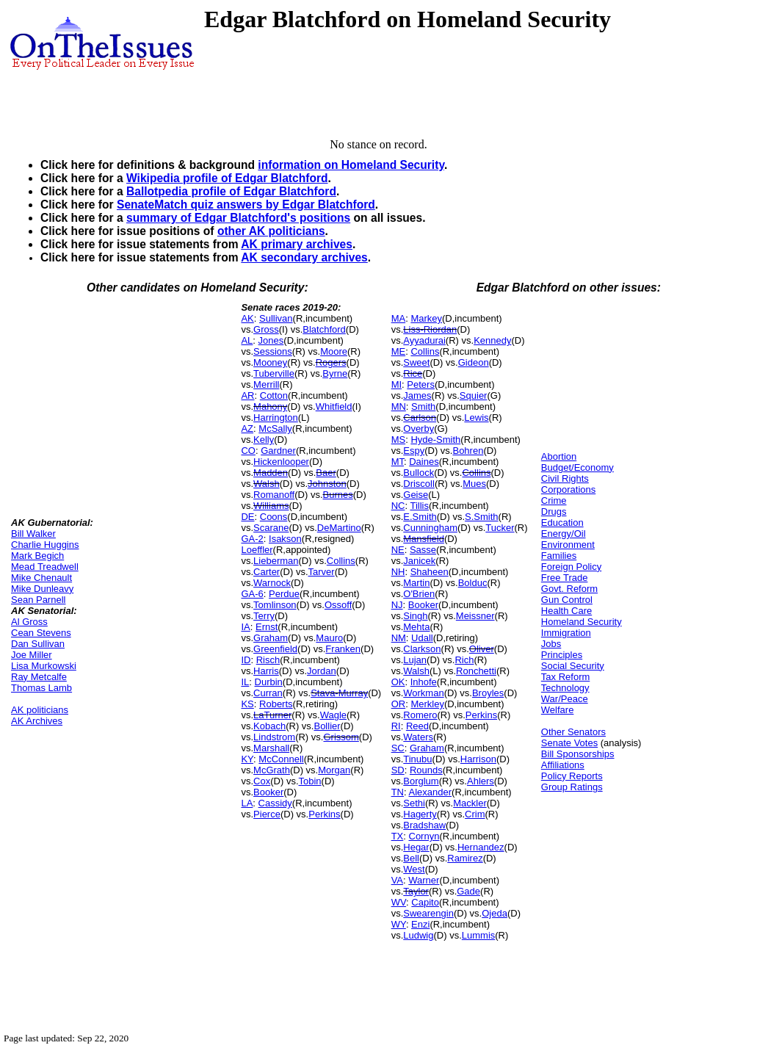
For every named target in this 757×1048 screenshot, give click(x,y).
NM (398, 637)
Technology (565, 687)
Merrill (266, 384)
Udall (422, 637)
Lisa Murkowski (43, 665)
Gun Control (567, 599)
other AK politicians (271, 231)
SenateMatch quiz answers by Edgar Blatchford (246, 204)
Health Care (566, 610)
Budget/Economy (577, 467)
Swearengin (428, 913)
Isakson (285, 538)
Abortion (558, 456)
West (413, 869)
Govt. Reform (569, 588)
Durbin (269, 681)
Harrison (478, 759)
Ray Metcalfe (39, 676)
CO (248, 450)
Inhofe (423, 681)
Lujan (415, 659)
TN (397, 792)
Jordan (321, 670)
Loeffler (256, 549)
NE (398, 549)
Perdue (284, 593)
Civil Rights (565, 478)
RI (396, 725)
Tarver (321, 571)
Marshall (271, 748)
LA (247, 803)
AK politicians (39, 709)
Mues (474, 483)
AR (247, 395)
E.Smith (420, 516)
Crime (554, 500)
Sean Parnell (38, 599)
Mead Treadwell (45, 566)
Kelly (263, 439)
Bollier (327, 725)
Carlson (419, 417)
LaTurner (272, 714)
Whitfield (334, 406)
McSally (275, 428)
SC (398, 748)
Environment (568, 544)
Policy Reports (572, 775)
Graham (270, 637)
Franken (343, 648)
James (417, 395)
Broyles (488, 692)
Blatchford (324, 329)
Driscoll (419, 483)
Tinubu (417, 759)
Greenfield (275, 648)
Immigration (566, 632)
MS (398, 439)
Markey (426, 318)
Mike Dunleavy (42, 588)
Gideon (473, 362)
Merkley (427, 703)
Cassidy (275, 803)
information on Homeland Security (351, 165)
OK (398, 681)
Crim (475, 814)
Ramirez (464, 858)
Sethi (414, 803)
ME (398, 351)
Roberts (276, 703)
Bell (411, 858)
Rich (464, 659)
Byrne (334, 373)
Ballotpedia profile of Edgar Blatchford (231, 191)
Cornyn (424, 836)
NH (398, 571)
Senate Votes (569, 742)
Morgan (334, 770)
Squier (474, 395)
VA (397, 880)
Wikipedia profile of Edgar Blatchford (227, 178)
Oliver (481, 648)
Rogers (331, 362)
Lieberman (275, 560)
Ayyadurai (424, 340)
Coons (274, 516)
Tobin (310, 781)
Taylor (416, 891)
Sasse (423, 549)
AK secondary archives (304, 257)
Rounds (426, 770)
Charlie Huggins (45, 544)
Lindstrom (274, 736)
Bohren (467, 450)
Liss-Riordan (430, 329)
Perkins (324, 814)
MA (398, 318)
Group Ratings (572, 786)
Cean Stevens (41, 632)
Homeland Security (581, 621)
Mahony (270, 406)
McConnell (280, 759)
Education (562, 522)
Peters (421, 384)
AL (247, 340)
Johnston (327, 483)
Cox (261, 781)
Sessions (272, 351)
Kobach (269, 725)
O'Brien (419, 593)
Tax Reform (565, 676)
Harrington (275, 417)
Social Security (572, 665)
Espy (413, 450)
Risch (268, 659)
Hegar (416, 847)
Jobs (551, 643)
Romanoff (273, 494)
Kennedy (492, 340)
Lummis (479, 935)
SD (398, 770)
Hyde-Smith (435, 439)
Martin (416, 582)
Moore (333, 351)
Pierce (266, 814)
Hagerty (420, 814)
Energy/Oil (563, 533)
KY (247, 759)
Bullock (418, 472)
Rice (412, 373)
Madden (270, 472)
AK (247, 318)
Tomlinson (275, 604)
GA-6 (252, 593)
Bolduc (473, 582)
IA (245, 626)
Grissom (340, 736)
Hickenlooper (281, 461)
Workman (423, 692)
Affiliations (562, 764)
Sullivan (276, 318)
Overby (418, 428)
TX (397, 836)
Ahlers (480, 781)
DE (247, 516)
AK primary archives (296, 244)
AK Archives (36, 720)
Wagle (333, 714)
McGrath (271, 770)
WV (398, 902)
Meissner (475, 615)
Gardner (278, 450)
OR (398, 703)
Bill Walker (33, 533)
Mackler (470, 803)
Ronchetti (476, 670)
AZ (247, 428)
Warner (423, 880)
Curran (268, 692)
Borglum (420, 781)
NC (398, 505)
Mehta (416, 626)
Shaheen (429, 571)
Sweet (416, 362)
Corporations (568, 489)
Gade (468, 891)
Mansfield (423, 538)
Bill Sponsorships (578, 753)
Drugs (554, 511)
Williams (271, 505)
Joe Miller (31, 654)
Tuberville (273, 373)
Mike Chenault (41, 577)
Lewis (476, 417)
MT (397, 461)
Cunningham (430, 527)
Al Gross (29, 621)
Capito (425, 902)
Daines (423, 461)
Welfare (557, 709)
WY (398, 924)
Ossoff (338, 604)
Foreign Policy (571, 566)
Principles (561, 654)
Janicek (419, 560)
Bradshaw (424, 825)
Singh (415, 615)
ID (245, 659)
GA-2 (252, 538)
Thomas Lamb (41, 687)
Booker (268, 792)
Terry (264, 615)
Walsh (266, 483)
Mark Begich (37, 555)
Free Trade (564, 577)
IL (245, 681)
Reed (417, 725)
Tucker (499, 527)
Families (558, 555)
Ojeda (494, 913)
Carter (266, 571)
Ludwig (418, 935)
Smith (423, 406)
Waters (418, 736)
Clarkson (422, 648)
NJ (397, 604)
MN (398, 406)
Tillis (419, 505)
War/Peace (564, 698)
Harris (266, 670)
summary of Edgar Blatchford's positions (238, 218)
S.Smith (482, 516)
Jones (271, 340)
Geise (415, 494)
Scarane (271, 527)
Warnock (272, 582)
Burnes (338, 494)
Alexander (430, 792)
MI (396, 384)
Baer (326, 472)
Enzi (420, 924)
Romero (420, 714)
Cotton (274, 395)
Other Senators (573, 731)
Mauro (329, 637)
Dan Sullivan (38, 643)
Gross (266, 329)
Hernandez (480, 847)
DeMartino (339, 527)
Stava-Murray (339, 692)
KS (247, 703)
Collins (341, 560)
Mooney (270, 362)
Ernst (267, 626)
